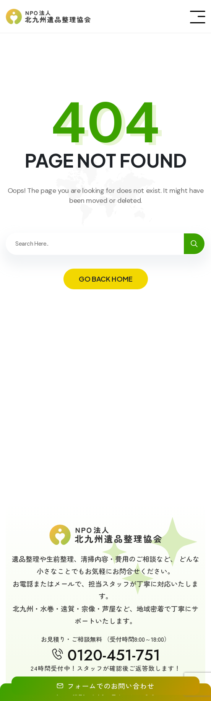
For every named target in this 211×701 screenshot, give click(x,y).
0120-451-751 (113, 655)
